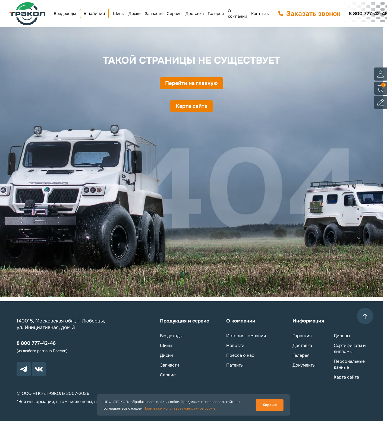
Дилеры (342, 336)
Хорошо (270, 404)
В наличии (94, 13)
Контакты (260, 13)
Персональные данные (349, 364)
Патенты (235, 365)
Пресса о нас (240, 355)
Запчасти (154, 13)
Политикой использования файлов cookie (179, 408)
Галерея (216, 13)
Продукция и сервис (184, 321)
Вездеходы (65, 13)
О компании (237, 13)
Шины (118, 13)
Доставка (194, 13)
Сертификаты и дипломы (350, 348)
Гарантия (302, 336)
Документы (304, 365)
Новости (235, 345)
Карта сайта (191, 109)
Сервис (174, 13)
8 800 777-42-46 (36, 343)
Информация (308, 321)
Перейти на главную (191, 84)
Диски (134, 13)
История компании (246, 336)
